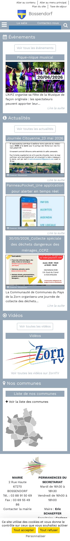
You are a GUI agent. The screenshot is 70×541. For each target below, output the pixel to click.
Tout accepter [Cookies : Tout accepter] (24, 530)
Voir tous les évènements (35, 48)
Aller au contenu (25, 2)
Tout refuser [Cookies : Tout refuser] (49, 530)
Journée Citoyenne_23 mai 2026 (35, 138)
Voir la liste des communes (27, 401)
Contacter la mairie (17, 509)
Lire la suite (55, 108)
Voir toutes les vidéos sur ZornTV (35, 373)
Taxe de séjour (58, 6)
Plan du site (39, 6)
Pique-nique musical (35, 57)
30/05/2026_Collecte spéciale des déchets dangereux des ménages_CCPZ (35, 244)
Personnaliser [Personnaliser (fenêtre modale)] (36, 536)
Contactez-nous (48, 23)
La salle (22, 23)
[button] (4, 31)
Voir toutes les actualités (35, 129)
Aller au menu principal (53, 2)
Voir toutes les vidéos (35, 326)
